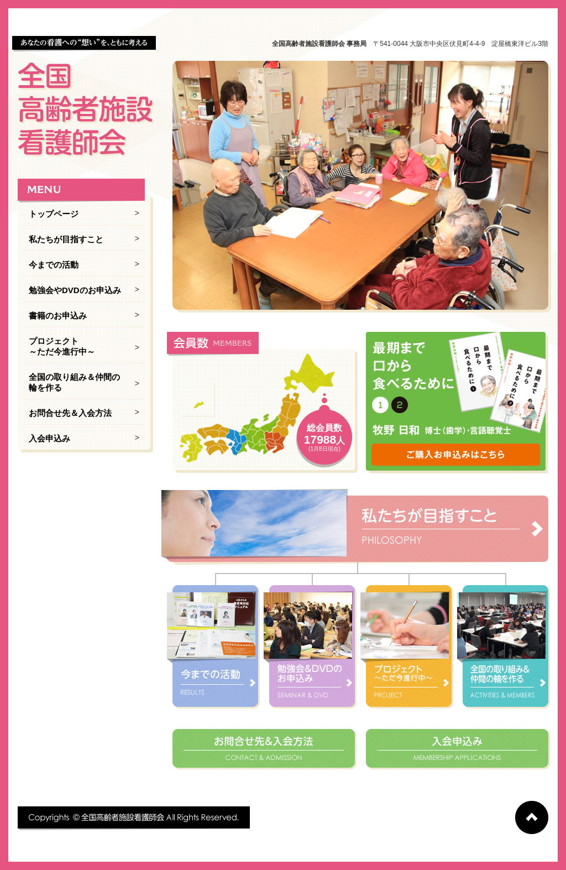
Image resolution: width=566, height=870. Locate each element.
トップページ (53, 213)
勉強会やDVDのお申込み (75, 290)
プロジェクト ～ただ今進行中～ (62, 346)
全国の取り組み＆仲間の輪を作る (74, 382)
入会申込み (49, 438)
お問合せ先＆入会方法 (70, 413)
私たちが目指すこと (66, 239)
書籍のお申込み (58, 315)
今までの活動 (53, 264)
